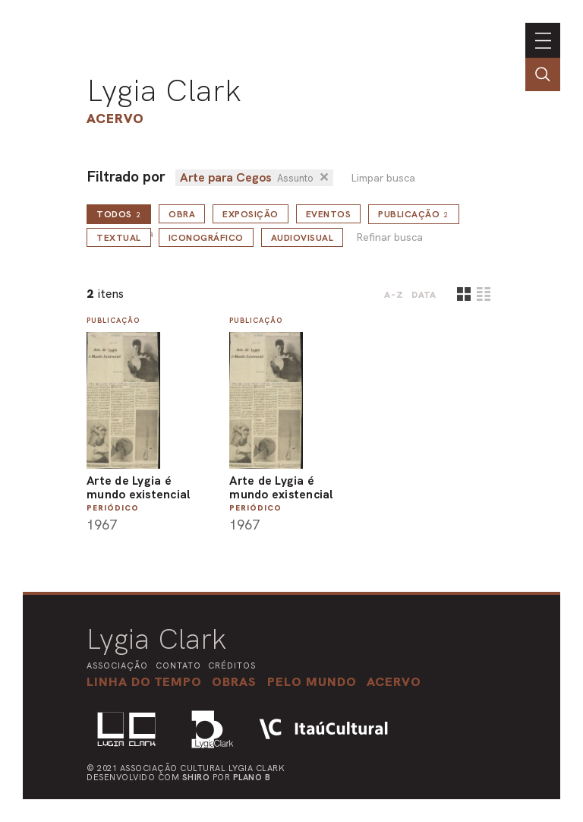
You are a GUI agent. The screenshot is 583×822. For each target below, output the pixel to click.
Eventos (328, 214)
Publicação (413, 214)
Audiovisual (302, 238)
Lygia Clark (164, 90)
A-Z (394, 295)
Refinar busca (389, 237)
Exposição (250, 214)
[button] (312, 681)
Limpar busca (383, 178)
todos (118, 214)
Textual (118, 238)
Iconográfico (206, 238)
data (423, 295)
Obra (182, 214)
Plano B (252, 777)
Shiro (196, 777)
